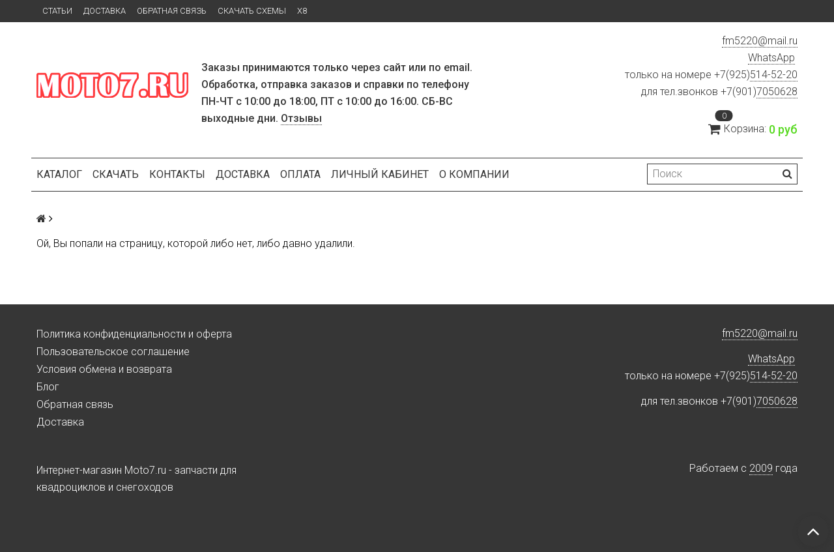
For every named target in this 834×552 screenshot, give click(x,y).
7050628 (777, 91)
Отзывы (301, 118)
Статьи (57, 11)
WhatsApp (771, 57)
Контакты (177, 174)
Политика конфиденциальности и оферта (134, 334)
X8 (302, 11)
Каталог (59, 174)
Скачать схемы (252, 11)
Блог (47, 387)
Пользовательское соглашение (113, 351)
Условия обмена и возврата (104, 369)
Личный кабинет (380, 174)
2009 (761, 468)
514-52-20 (774, 74)
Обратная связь (172, 11)
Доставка (104, 11)
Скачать (116, 174)
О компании (474, 174)
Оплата (300, 174)
